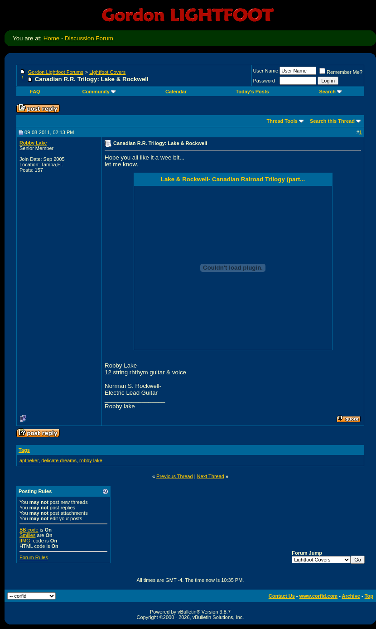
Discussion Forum (89, 38)
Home (51, 38)
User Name (266, 70)
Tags (24, 450)
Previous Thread (174, 476)
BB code (29, 529)
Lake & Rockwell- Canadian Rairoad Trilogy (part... (233, 179)
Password (264, 80)
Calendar (176, 91)
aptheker (29, 460)
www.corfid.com (318, 596)
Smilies (27, 535)
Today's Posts (252, 91)
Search (330, 91)
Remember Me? (340, 72)
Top (369, 596)
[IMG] (25, 540)
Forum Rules (33, 557)
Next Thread (210, 476)
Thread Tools (282, 121)
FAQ (35, 91)
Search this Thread (332, 121)
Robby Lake (33, 142)
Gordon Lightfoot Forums (55, 72)
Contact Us (282, 596)
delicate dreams (59, 460)
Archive (351, 596)
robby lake (90, 460)
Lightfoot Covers (107, 72)
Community (99, 91)
